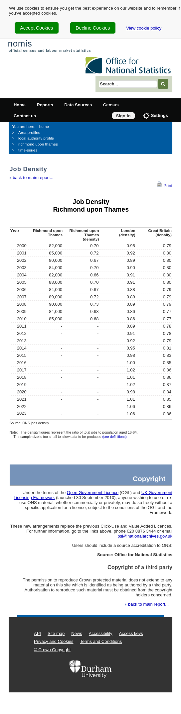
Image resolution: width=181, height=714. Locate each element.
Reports (45, 104)
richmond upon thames (38, 144)
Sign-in (123, 115)
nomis (20, 44)
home (44, 126)
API (37, 633)
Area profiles (29, 132)
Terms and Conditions (101, 641)
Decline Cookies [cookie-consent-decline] (93, 28)
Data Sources (78, 104)
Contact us (25, 115)
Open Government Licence (92, 492)
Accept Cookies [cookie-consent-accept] (36, 28)
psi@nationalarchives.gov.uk (144, 536)
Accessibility (100, 633)
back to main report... (33, 177)
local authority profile (36, 138)
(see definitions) (114, 437)
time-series (27, 150)
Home (20, 104)
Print (164, 185)
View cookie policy (143, 28)
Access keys (131, 633)
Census (111, 104)
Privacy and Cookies (54, 641)
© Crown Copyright (52, 649)
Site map (56, 633)
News (76, 633)
